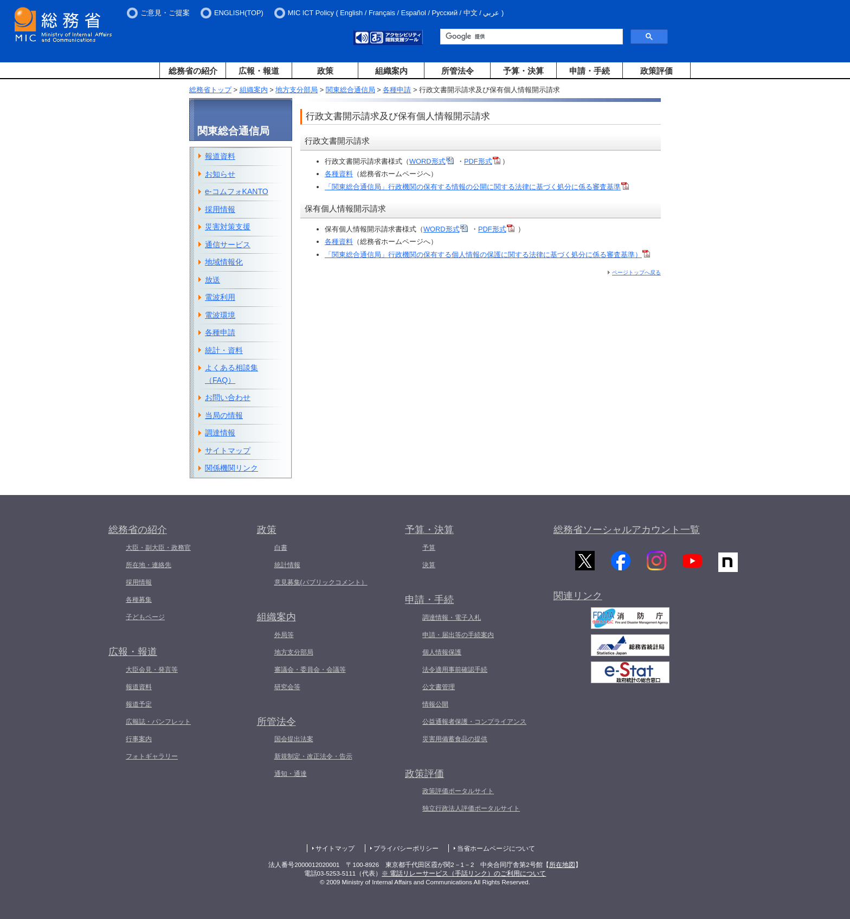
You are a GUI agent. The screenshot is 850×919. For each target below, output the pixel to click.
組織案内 (391, 70)
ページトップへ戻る (636, 272)
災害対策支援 (227, 226)
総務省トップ (210, 90)
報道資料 (220, 156)
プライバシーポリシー (406, 848)
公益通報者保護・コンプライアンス (474, 721)
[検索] (530, 37)
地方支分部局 (296, 90)
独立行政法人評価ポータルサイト (471, 808)
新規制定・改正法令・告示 (313, 756)
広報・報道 (259, 70)
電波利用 (220, 297)
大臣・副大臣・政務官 (158, 547)
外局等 (284, 635)
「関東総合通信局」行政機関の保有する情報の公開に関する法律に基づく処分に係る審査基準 (477, 187)
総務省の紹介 (193, 70)
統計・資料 (224, 350)
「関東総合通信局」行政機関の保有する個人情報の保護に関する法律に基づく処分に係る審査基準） (487, 254)
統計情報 (287, 565)
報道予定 (139, 704)
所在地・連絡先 (148, 565)
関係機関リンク (231, 468)
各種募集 (139, 599)
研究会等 (287, 687)
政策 (325, 70)
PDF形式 (482, 161)
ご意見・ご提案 (165, 13)
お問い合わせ (227, 397)
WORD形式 (431, 161)
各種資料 (339, 174)
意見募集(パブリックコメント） (321, 582)
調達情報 (220, 432)
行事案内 (139, 739)
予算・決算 (523, 70)
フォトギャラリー (152, 756)
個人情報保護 (441, 652)
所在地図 (562, 865)
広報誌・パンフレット (158, 721)
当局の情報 (224, 415)
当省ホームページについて (496, 848)
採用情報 (220, 209)
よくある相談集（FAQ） (231, 373)
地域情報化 (224, 262)
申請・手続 (589, 70)
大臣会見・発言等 (152, 669)
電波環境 (220, 315)
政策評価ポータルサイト (458, 791)
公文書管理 (438, 687)
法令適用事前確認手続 (454, 669)
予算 (428, 547)
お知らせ (220, 174)
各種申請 (397, 90)
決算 (428, 565)
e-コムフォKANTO (236, 191)
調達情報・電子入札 (451, 617)
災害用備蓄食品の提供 (454, 739)
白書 (280, 547)
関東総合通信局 (350, 90)
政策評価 (656, 70)
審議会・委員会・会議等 (310, 669)
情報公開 (435, 704)
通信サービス (227, 244)
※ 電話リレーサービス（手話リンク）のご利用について (464, 873)
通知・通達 (290, 773)
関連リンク (577, 598)
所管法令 (457, 70)
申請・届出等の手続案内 (458, 635)
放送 (212, 279)
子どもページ (145, 617)
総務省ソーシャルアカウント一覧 (626, 529)
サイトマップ (227, 450)
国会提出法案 (293, 739)
